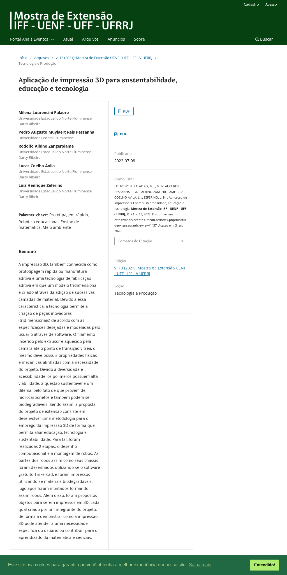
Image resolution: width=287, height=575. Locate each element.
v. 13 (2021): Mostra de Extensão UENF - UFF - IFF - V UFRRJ (104, 57)
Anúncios (116, 39)
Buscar (264, 39)
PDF (126, 111)
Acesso (271, 4)
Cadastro (251, 4)
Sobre (139, 39)
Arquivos (90, 39)
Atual (68, 39)
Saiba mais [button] (200, 564)
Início (22, 57)
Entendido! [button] (264, 565)
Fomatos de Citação (135, 241)
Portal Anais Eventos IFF (32, 39)
